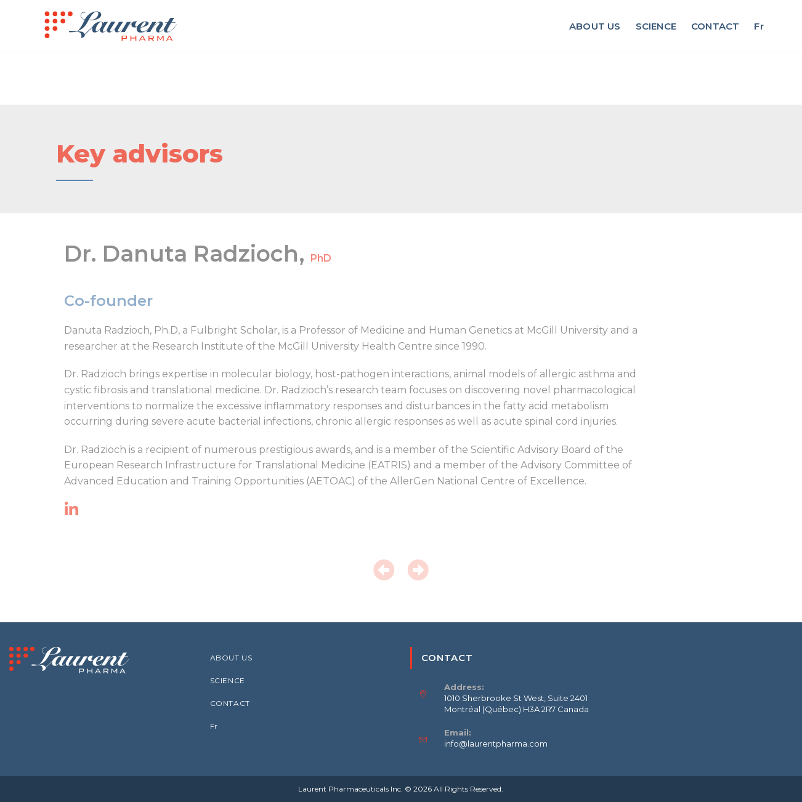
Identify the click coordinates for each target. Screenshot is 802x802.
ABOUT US (231, 657)
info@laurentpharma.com (496, 743)
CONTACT (230, 703)
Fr (214, 726)
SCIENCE (227, 680)
